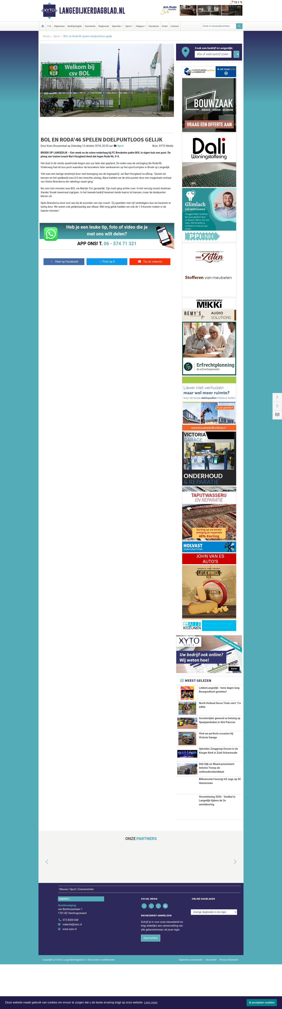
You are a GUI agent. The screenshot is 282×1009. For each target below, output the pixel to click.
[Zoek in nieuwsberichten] (218, 26)
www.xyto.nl (69, 929)
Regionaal (104, 26)
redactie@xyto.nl (72, 924)
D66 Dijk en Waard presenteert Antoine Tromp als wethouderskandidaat (216, 768)
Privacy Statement (229, 959)
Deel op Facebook (64, 261)
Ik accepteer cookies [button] (261, 1002)
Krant (165, 26)
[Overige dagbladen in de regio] (214, 912)
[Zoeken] (239, 26)
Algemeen (59, 26)
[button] (42, 862)
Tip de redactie (150, 261)
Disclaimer (211, 959)
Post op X (107, 261)
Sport (56, 36)
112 (49, 26)
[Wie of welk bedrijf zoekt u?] (213, 54)
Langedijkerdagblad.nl (92, 10)
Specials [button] (116, 26)
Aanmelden (150, 938)
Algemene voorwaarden (191, 959)
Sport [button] (128, 26)
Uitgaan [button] (140, 26)
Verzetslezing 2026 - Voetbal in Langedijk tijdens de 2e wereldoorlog (217, 800)
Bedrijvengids (75, 26)
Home (46, 36)
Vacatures (154, 26)
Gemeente (90, 26)
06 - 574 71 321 (120, 243)
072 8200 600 (70, 920)
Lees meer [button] (151, 1002)
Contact (175, 26)
